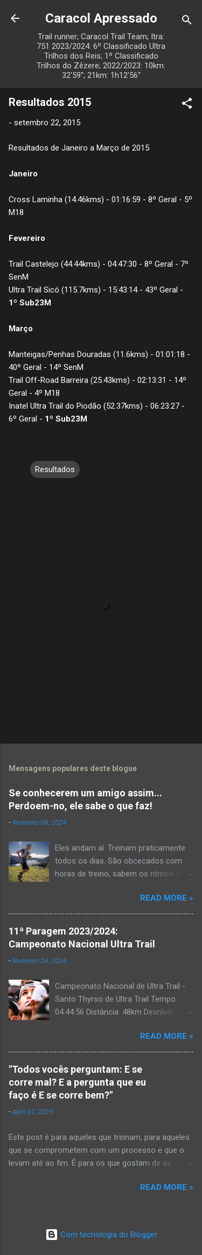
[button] (186, 105)
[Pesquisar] (186, 21)
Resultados (55, 469)
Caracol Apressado (101, 18)
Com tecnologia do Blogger (101, 1234)
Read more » (166, 898)
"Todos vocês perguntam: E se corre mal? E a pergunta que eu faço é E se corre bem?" (77, 1082)
